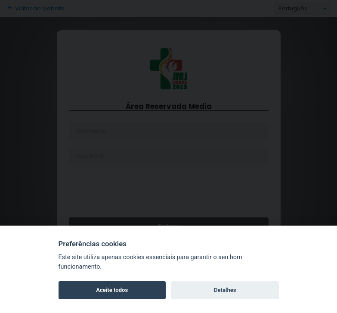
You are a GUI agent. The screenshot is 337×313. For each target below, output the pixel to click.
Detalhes (225, 290)
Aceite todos (112, 290)
